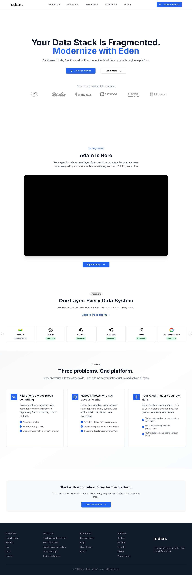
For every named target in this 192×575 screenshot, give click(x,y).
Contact (121, 538)
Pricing (127, 4)
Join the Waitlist (169, 4)
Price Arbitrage (50, 551)
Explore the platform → (96, 314)
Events (83, 551)
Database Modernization (54, 538)
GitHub (120, 551)
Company (111, 4)
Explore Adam (96, 264)
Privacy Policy (124, 556)
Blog (82, 542)
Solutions (73, 4)
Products (54, 4)
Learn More (114, 70)
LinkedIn (121, 547)
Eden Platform (12, 538)
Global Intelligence (51, 556)
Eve (7, 547)
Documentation (87, 538)
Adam (8, 551)
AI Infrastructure (50, 542)
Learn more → (129, 23)
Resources (92, 4)
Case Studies (86, 547)
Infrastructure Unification (54, 547)
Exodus (9, 542)
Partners (121, 542)
